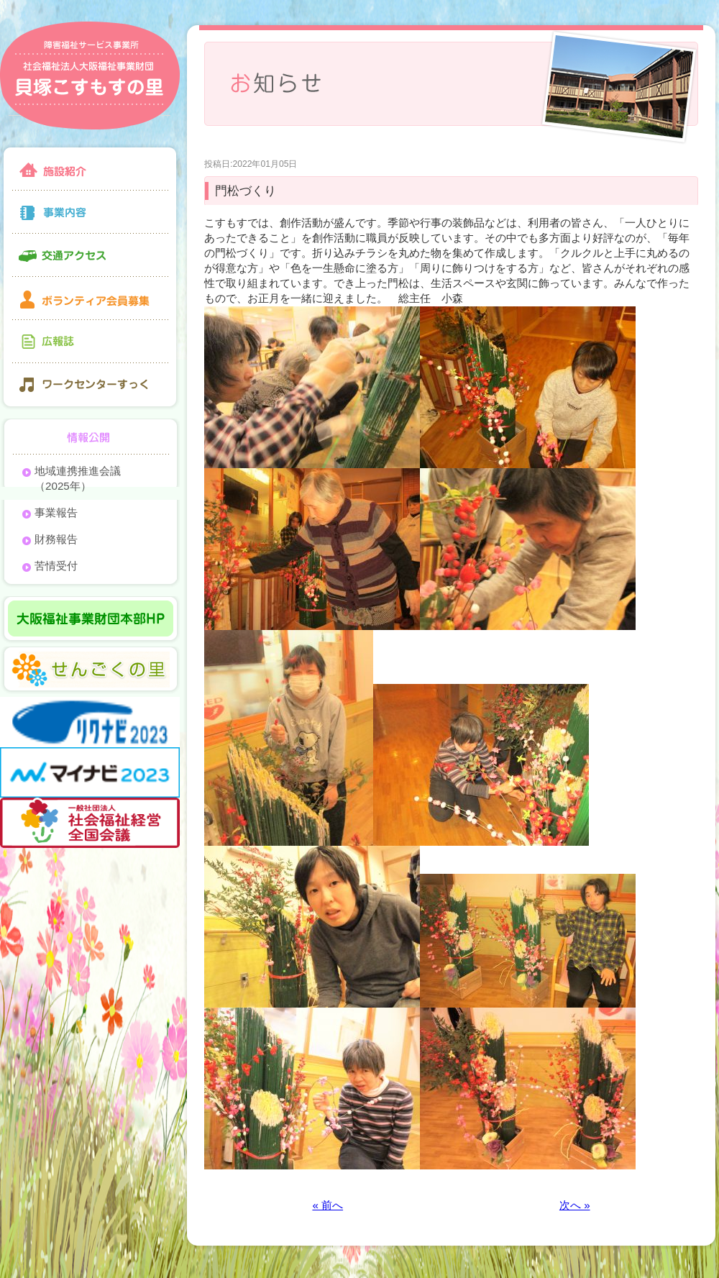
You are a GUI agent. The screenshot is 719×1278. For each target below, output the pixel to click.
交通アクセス (90, 255)
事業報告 (56, 512)
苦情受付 (56, 566)
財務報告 (56, 539)
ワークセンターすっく (90, 386)
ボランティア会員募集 (90, 298)
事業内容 (90, 212)
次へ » (574, 1205)
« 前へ (327, 1205)
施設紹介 (90, 167)
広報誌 (90, 341)
